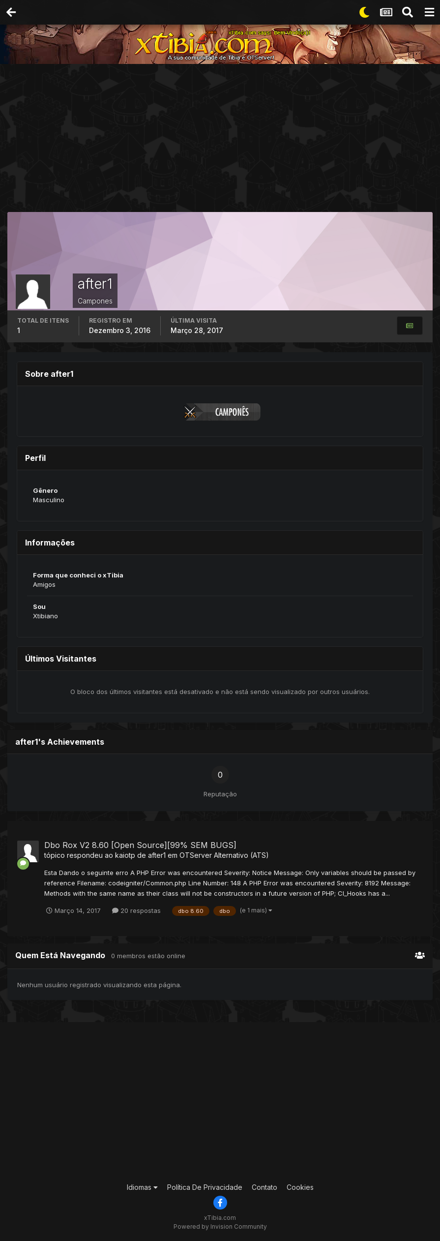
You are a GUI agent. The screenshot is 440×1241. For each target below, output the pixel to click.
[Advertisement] (223, 140)
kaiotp (125, 855)
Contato (264, 1187)
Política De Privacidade (204, 1187)
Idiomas (142, 1187)
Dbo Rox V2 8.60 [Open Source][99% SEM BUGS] (140, 845)
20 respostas (136, 910)
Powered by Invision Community (220, 1226)
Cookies (300, 1187)
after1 (157, 855)
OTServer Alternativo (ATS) (224, 855)
